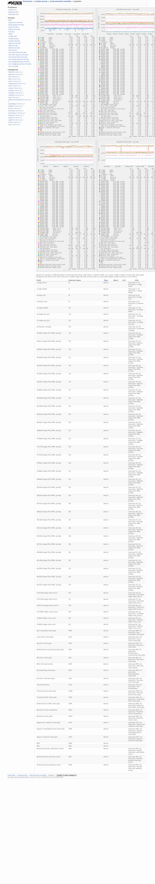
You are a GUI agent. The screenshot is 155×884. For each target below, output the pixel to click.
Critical (11, 10)
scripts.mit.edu (14, 41)
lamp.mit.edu (13, 27)
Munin (28, 777)
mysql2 (11, 93)
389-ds (11, 72)
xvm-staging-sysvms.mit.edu (19, 64)
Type (106, 280)
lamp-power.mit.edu (16, 25)
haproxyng (12, 83)
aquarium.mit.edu (15, 22)
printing (11, 111)
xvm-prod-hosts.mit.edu (17, 57)
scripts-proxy (41, 1)
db (9, 77)
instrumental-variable (61, 1)
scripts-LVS (12, 36)
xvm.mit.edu (13, 66)
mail (10, 86)
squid (10, 118)
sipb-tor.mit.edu (14, 43)
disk (10, 79)
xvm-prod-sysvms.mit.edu (18, 59)
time (10, 122)
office (10, 34)
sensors (11, 115)
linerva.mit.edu (14, 29)
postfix (11, 106)
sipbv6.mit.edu (14, 48)
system (11, 120)
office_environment (16, 100)
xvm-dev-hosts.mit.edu (17, 52)
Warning (11, 12)
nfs (9, 97)
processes (12, 113)
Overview (28, 1)
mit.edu (11, 32)
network (11, 95)
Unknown (12, 14)
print (10, 108)
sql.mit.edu (12, 50)
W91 (10, 20)
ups (9, 124)
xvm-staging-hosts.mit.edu (18, 62)
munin (10, 88)
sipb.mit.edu (13, 45)
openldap (12, 104)
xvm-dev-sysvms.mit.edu (18, 55)
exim (10, 81)
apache (11, 74)
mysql (10, 90)
